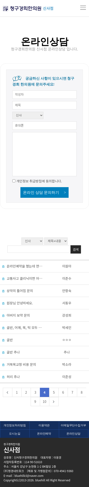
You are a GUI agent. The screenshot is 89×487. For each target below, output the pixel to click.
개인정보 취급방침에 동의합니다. (39, 181)
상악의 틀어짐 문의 (20, 290)
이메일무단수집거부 (73, 425)
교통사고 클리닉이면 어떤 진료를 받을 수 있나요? (41, 278)
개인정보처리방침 (15, 425)
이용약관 (44, 425)
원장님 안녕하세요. (20, 303)
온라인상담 (73, 433)
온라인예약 (44, 433)
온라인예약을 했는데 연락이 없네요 (31, 266)
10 (45, 401)
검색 (76, 249)
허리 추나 (13, 376)
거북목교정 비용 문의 (21, 364)
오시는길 (14, 433)
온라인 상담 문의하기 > (44, 192)
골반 (10, 339)
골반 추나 (13, 352)
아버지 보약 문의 (18, 315)
